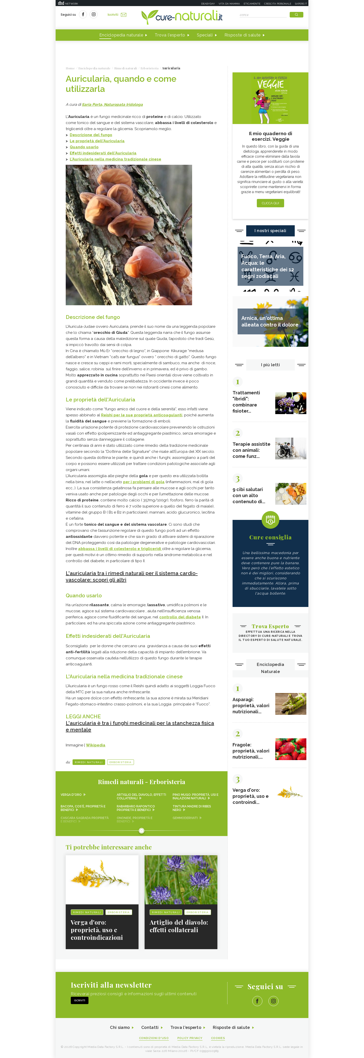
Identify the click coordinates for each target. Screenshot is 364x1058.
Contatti (149, 1027)
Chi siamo (120, 1027)
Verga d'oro (71, 795)
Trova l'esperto (170, 35)
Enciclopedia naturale (121, 35)
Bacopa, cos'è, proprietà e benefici (83, 808)
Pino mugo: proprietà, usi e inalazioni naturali (195, 796)
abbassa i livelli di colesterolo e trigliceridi (120, 548)
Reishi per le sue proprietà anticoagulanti (141, 415)
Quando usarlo (84, 147)
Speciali (205, 35)
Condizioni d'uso (154, 1038)
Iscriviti (117, 14)
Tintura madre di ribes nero (192, 808)
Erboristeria (120, 762)
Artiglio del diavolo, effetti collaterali (141, 796)
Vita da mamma (229, 3)
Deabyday (208, 3)
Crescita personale (277, 3)
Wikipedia (95, 745)
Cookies (218, 1038)
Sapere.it (301, 3)
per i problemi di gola (144, 482)
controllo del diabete (180, 617)
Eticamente (252, 3)
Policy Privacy (189, 1038)
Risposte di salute (242, 35)
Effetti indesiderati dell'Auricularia (103, 153)
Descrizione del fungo (91, 135)
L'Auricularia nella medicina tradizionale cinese (115, 159)
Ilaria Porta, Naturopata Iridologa (112, 104)
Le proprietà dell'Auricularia (97, 141)
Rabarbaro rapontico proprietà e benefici (136, 808)
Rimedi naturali (89, 762)
